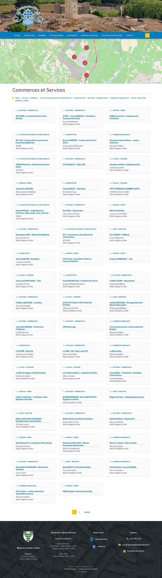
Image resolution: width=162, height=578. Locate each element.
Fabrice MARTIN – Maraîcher (28, 259)
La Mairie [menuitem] (42, 35)
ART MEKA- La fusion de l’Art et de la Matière (31, 117)
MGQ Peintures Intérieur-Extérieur (78, 419)
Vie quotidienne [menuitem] (56, 35)
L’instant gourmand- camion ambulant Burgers (126, 328)
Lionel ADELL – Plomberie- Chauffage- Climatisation (126, 374)
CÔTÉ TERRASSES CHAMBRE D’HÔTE (125, 188)
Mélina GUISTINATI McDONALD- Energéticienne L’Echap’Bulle (29, 420)
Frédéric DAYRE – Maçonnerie (122, 281)
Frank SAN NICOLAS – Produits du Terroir (80, 281)
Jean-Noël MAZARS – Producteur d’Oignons (30, 328)
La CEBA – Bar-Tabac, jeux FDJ (75, 351)
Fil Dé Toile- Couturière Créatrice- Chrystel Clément (77, 260)
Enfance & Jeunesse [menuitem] (89, 35)
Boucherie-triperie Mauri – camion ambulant (124, 141)
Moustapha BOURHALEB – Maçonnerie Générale (32, 468)
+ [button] (2, 41)
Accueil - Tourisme (29, 98)
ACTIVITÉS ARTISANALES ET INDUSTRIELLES (56, 98)
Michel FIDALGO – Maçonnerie (122, 419)
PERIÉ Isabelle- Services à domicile (77, 491)
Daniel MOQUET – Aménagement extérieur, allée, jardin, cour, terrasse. (32, 211)
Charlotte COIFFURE (24, 188)
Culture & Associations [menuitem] (111, 35)
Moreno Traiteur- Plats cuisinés (123, 443)
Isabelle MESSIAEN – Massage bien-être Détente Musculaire (126, 303)
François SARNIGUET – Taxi (121, 259)
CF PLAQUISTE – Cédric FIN (74, 164)
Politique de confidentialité (88, 569)
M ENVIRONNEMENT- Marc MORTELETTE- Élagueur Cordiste (80, 398)
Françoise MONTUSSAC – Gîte (28, 281)
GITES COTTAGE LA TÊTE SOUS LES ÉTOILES (77, 303)
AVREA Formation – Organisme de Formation (124, 117)
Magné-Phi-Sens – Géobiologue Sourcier (127, 397)
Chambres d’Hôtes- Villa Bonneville (125, 164)
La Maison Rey (116, 351)
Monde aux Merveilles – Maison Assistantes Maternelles (76, 444)
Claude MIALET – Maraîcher (74, 188)
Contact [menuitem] (130, 35)
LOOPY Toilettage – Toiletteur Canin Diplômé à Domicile (31, 398)
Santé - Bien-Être (138, 98)
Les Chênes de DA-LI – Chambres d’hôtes (80, 373)
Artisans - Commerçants (98, 98)
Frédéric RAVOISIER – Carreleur (29, 302)
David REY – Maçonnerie (73, 210)
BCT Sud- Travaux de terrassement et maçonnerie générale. (32, 141)
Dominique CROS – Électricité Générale (32, 234)
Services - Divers (21, 101)
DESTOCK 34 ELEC (117, 210)
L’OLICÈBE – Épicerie (24, 351)
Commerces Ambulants (119, 98)
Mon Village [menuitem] (29, 35)
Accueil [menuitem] (17, 35)
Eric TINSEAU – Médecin (119, 234)
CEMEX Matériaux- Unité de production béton (32, 165)
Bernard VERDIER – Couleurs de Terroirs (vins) (79, 141)
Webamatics (84, 572)
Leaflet (148, 82)
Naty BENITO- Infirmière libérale (77, 467)
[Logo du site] (28, 27)
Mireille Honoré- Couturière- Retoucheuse (34, 443)
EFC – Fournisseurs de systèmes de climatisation (78, 235)
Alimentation (79, 98)
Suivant (87, 512)
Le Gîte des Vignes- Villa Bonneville (31, 373)
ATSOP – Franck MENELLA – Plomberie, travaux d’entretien (79, 117)
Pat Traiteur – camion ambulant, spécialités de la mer (30, 492)
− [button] (2, 44)
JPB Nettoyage (69, 327)
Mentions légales (70, 569)
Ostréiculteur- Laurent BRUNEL (123, 467)
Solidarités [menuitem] (72, 35)
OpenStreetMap (157, 82)
